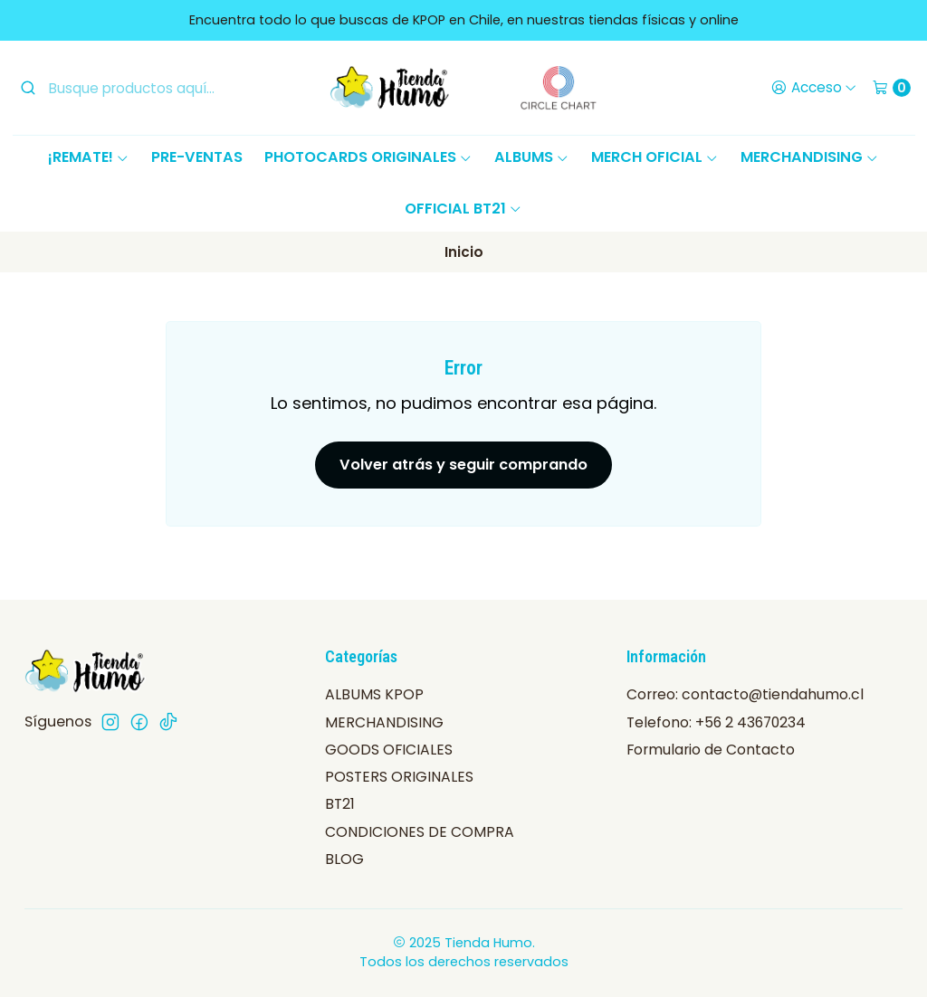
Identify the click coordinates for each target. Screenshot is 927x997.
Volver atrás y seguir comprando (463, 464)
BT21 (340, 803)
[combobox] (155, 88)
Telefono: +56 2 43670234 (716, 722)
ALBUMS (531, 157)
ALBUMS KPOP (374, 694)
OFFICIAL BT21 (463, 208)
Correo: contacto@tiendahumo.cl (745, 694)
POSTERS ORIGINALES (399, 776)
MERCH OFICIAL (655, 157)
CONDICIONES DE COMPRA (419, 831)
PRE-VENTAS (197, 157)
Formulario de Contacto (710, 749)
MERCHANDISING (810, 157)
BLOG (344, 859)
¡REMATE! (88, 157)
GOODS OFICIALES (389, 749)
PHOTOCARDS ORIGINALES (368, 157)
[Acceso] (813, 87)
